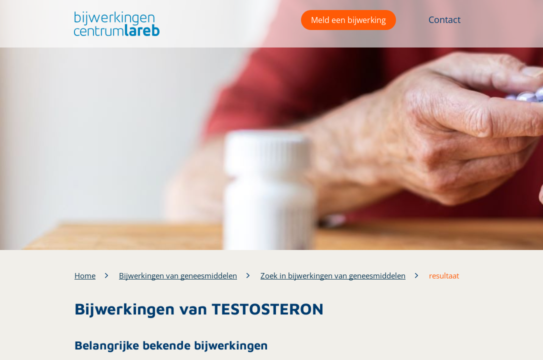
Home (85, 275)
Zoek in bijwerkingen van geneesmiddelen (333, 275)
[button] (114, 24)
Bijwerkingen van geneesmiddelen (178, 275)
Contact (444, 20)
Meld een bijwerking (348, 20)
